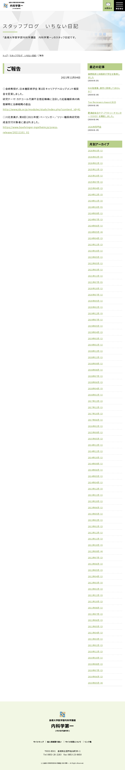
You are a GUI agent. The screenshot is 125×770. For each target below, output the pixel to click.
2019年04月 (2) (95, 332)
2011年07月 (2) (95, 614)
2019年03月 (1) (95, 338)
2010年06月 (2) (95, 676)
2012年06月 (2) (95, 563)
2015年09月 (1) (95, 432)
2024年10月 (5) (95, 207)
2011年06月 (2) (95, 620)
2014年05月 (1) (95, 476)
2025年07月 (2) (95, 181)
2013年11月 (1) (95, 494)
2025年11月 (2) (95, 169)
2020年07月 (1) (95, 294)
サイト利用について (73, 741)
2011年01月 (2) (95, 645)
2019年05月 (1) (95, 325)
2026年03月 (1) (95, 150)
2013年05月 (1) (95, 513)
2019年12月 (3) (95, 313)
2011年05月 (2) (95, 626)
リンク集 (88, 741)
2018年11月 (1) (95, 357)
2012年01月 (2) (95, 588)
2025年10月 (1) (95, 175)
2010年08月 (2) (95, 664)
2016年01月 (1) (95, 426)
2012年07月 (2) (95, 557)
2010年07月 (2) (95, 670)
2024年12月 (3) (95, 194)
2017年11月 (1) (95, 407)
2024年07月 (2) (95, 219)
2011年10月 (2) (95, 601)
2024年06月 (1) (95, 225)
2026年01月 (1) (95, 163)
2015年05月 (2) (95, 438)
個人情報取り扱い (54, 741)
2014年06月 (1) (95, 469)
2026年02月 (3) (95, 156)
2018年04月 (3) (95, 388)
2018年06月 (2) (95, 382)
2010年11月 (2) (95, 651)
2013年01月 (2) (95, 526)
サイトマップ (38, 741)
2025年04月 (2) (95, 188)
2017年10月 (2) (95, 413)
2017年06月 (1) (95, 419)
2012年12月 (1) (95, 532)
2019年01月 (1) (95, 344)
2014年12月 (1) (95, 444)
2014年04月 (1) (95, 482)
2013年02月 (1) (95, 520)
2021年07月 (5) (95, 282)
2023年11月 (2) (95, 244)
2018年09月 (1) (95, 363)
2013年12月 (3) (95, 488)
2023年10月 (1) (95, 250)
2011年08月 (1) (95, 607)
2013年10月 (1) (95, 501)
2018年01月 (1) (95, 394)
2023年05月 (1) (95, 257)
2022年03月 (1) (95, 269)
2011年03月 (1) (95, 638)
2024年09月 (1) (95, 213)
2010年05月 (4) (95, 682)
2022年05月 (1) (95, 263)
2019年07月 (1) (95, 319)
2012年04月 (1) (95, 576)
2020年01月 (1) (95, 307)
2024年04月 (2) (95, 238)
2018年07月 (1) (95, 376)
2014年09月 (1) (95, 463)
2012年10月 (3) (95, 545)
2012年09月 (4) (95, 551)
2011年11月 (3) (95, 595)
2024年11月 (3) (95, 200)
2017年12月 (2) (95, 401)
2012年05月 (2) (95, 570)
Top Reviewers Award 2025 (102, 102)
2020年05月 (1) (95, 300)
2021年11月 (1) (95, 275)
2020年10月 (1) (95, 288)
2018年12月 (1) (95, 351)
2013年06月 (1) (95, 507)
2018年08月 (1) (95, 369)
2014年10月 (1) (95, 457)
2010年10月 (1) (95, 657)
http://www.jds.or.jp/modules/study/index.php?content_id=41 (41, 109)
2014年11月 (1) (95, 451)
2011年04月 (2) (95, 632)
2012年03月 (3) (95, 582)
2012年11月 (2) (95, 538)
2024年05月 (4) (95, 232)
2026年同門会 (94, 126)
